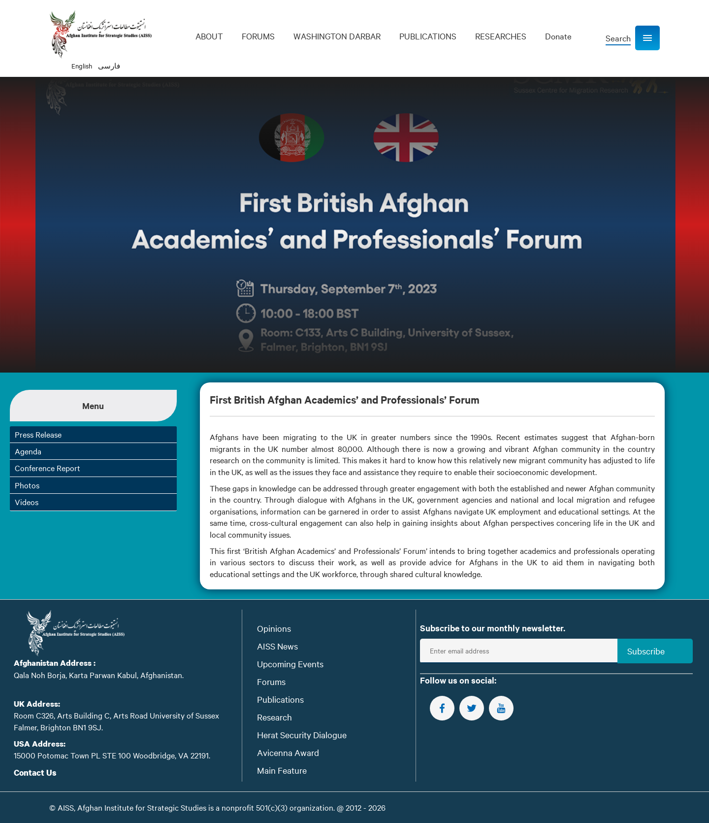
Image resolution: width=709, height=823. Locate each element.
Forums (271, 681)
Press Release (38, 434)
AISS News (277, 646)
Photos (27, 485)
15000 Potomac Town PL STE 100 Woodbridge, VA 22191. (112, 755)
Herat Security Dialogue (302, 734)
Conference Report (47, 467)
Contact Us (35, 772)
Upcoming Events (290, 663)
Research (274, 716)
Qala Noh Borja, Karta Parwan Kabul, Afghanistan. (99, 674)
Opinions (274, 628)
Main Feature (282, 770)
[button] (647, 38)
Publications (280, 699)
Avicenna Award (288, 752)
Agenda (28, 451)
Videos (26, 501)
